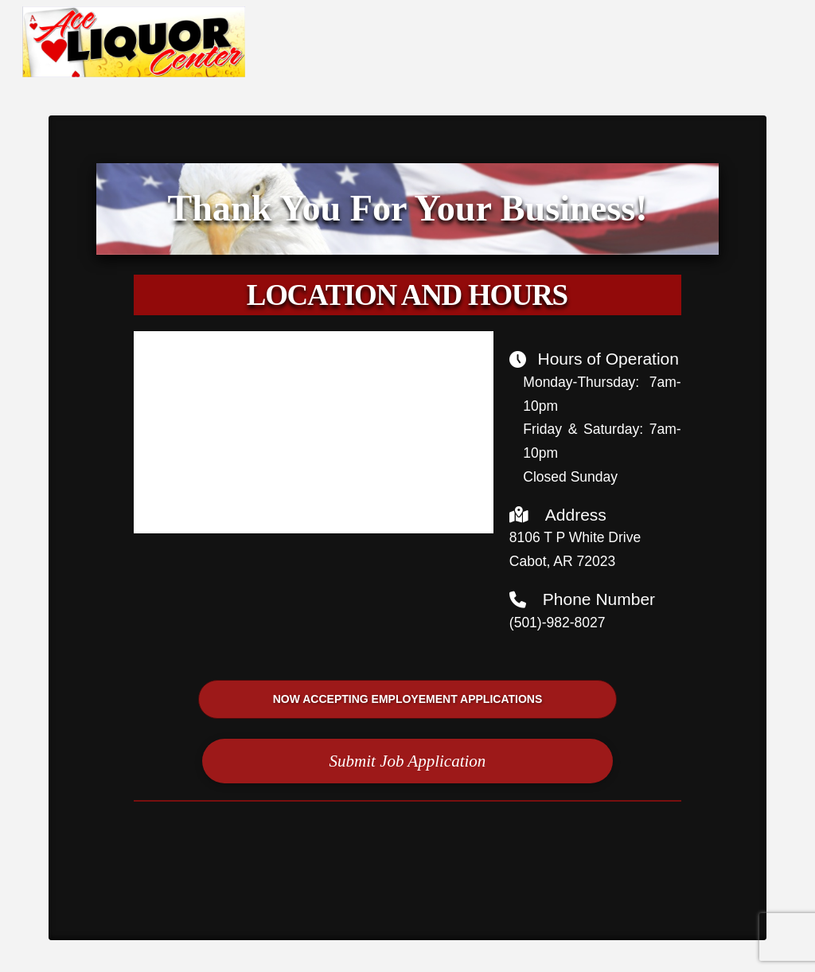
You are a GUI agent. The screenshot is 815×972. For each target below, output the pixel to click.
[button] (407, 761)
